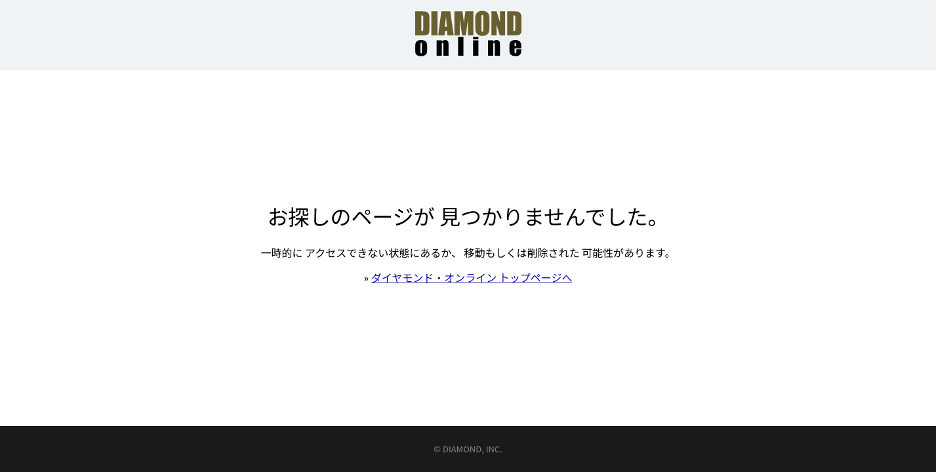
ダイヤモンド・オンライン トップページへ (472, 277)
